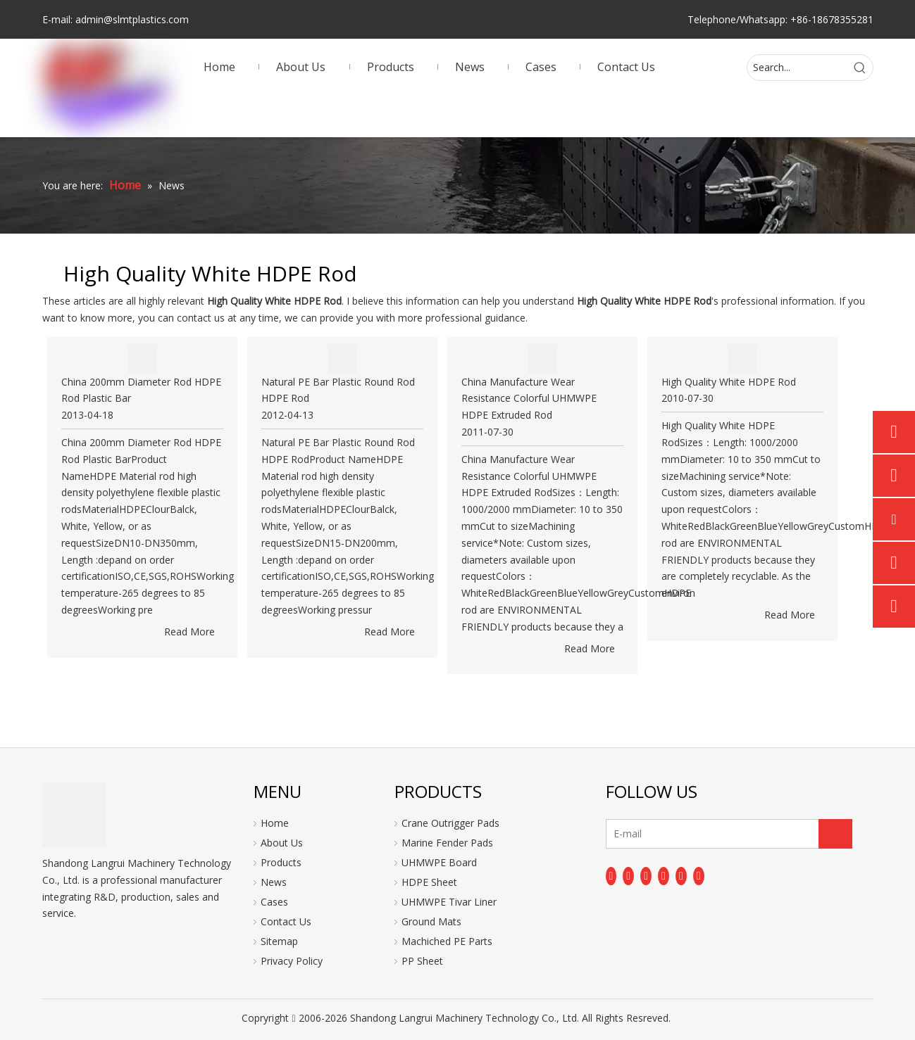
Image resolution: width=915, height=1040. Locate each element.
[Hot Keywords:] (860, 67)
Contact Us (286, 921)
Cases (274, 901)
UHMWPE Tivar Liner (449, 901)
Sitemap (279, 941)
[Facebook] (611, 876)
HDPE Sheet (429, 882)
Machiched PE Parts (447, 941)
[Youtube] (663, 876)
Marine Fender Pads (447, 842)
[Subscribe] (835, 834)
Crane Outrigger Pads (450, 823)
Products (281, 862)
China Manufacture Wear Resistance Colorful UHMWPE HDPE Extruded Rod (529, 398)
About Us (282, 842)
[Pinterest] (698, 876)
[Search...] (797, 67)
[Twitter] (646, 876)
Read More (189, 631)
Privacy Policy (292, 961)
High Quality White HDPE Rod (728, 381)
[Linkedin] (628, 876)
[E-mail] (661, 834)
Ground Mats (431, 921)
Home (275, 823)
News (274, 882)
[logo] (74, 814)
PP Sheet (422, 961)
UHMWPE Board (439, 862)
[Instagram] (681, 876)
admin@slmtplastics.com (132, 19)
